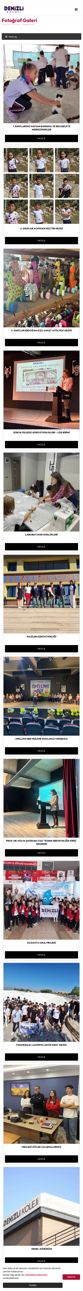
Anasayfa (5, 24)
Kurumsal (16, 24)
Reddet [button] (32, 1285)
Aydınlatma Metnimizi (36, 1275)
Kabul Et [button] (71, 1277)
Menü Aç (11, 36)
